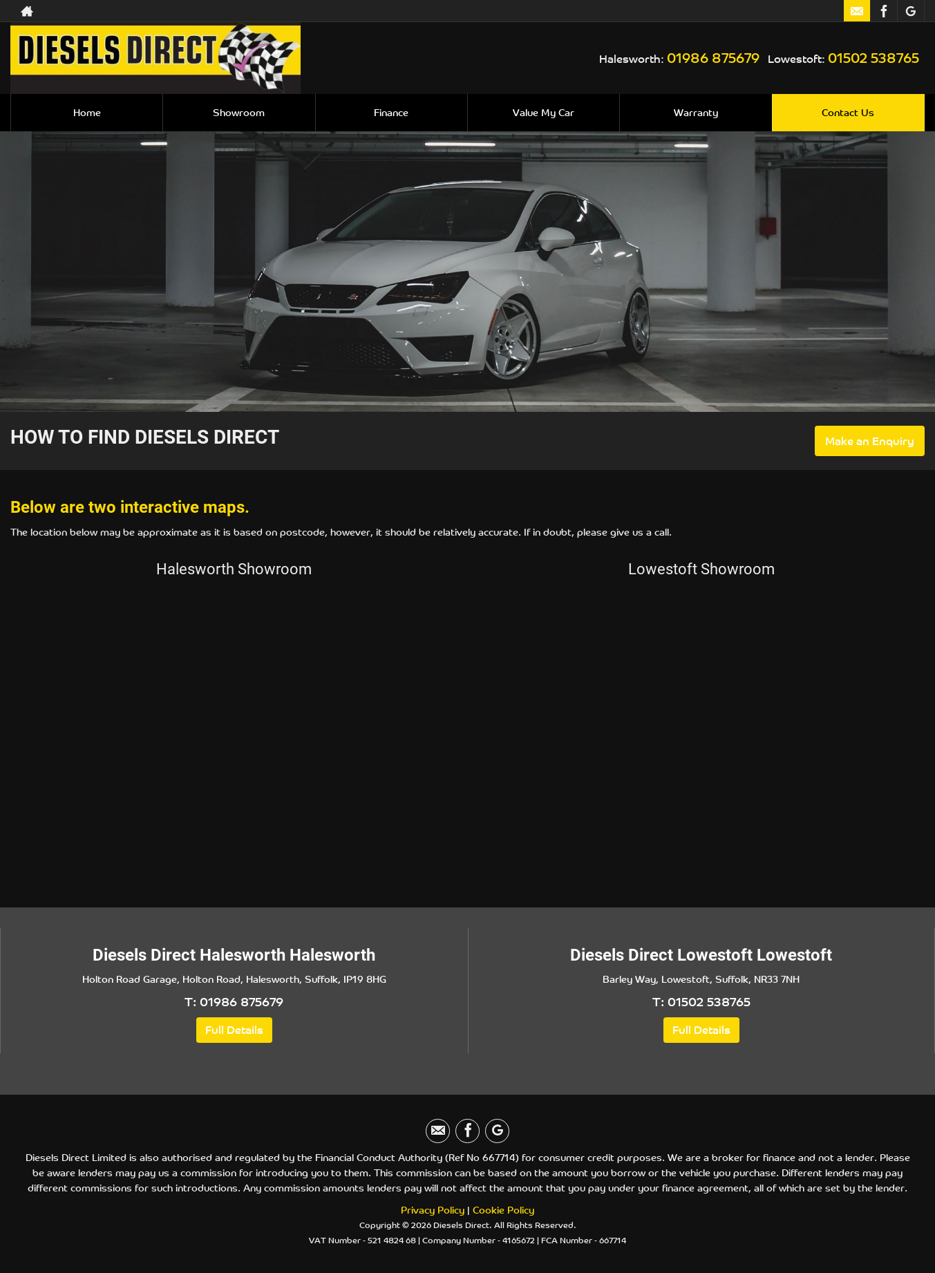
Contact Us (848, 112)
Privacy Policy (432, 1210)
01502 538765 (873, 57)
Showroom (239, 112)
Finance (391, 112)
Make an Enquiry (869, 441)
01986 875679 (713, 57)
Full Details (234, 1030)
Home (87, 112)
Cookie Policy (503, 1210)
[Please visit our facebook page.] (883, 11)
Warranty (696, 112)
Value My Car (543, 112)
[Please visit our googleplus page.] (910, 11)
